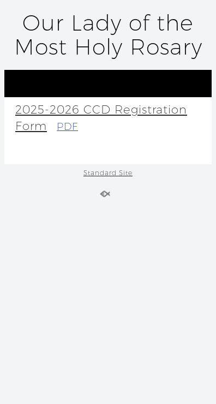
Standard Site (108, 173)
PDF (67, 127)
